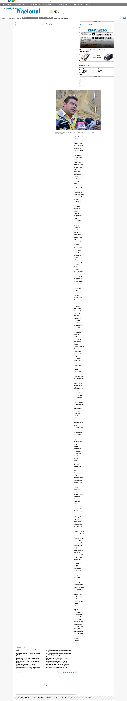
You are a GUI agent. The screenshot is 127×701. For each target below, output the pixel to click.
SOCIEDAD (42, 4)
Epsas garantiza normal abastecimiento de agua (56, 658)
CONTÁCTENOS (38, 697)
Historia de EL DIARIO (46, 18)
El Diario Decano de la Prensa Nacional (23, 11)
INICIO (3, 4)
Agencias (57, 18)
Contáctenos (64, 18)
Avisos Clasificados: (22, 1)
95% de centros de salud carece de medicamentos (57, 659)
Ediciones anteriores (97, 56)
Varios (66, 1)
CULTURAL (59, 4)
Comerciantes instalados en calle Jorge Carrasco (27, 668)
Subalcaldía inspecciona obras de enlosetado (26, 664)
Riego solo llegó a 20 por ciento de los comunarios (27, 658)
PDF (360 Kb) (102, 49)
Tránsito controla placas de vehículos (24, 665)
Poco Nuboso (51, 12)
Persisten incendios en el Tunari (53, 649)
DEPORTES (68, 4)
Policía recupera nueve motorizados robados (56, 665)
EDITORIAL (10, 4)
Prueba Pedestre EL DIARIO (78, 1)
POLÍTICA (25, 4)
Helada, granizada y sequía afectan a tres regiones (57, 661)
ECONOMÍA (33, 4)
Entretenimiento (59, 1)
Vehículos (32, 1)
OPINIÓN (18, 4)
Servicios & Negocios (48, 1)
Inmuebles (38, 1)
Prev (58, 672)
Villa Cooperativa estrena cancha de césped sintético (57, 667)
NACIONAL (51, 4)
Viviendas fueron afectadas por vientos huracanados (57, 664)
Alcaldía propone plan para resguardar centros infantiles (29, 667)
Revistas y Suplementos (30, 18)
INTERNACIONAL (78, 4)
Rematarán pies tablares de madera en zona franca (27, 659)
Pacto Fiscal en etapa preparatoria (24, 655)
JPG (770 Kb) (91, 49)
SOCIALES (89, 4)
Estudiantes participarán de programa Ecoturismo (57, 662)
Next (76, 672)
